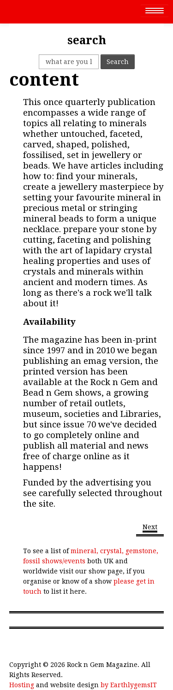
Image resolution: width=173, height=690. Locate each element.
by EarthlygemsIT (129, 685)
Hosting (21, 685)
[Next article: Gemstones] (150, 528)
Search (118, 61)
